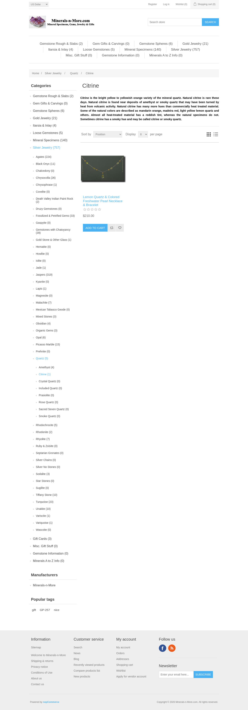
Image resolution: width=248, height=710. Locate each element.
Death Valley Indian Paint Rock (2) (54, 200)
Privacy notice (39, 666)
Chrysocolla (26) (46, 177)
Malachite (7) (44, 302)
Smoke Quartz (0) (49, 416)
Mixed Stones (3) (46, 316)
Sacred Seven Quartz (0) (54, 409)
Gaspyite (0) (43, 222)
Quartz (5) (42, 358)
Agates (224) (43, 156)
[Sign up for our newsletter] (176, 674)
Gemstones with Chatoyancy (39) (53, 231)
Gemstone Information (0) (121, 55)
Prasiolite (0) (46, 395)
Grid (208, 134)
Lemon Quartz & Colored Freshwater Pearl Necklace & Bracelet (102, 201)
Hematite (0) (43, 246)
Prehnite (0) (43, 351)
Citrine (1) (45, 374)
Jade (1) (41, 267)
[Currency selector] (38, 4)
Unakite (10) (43, 508)
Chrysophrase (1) (46, 184)
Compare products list (87, 670)
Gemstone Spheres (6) (156, 44)
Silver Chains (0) (46, 460)
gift (34, 610)
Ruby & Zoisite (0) (47, 446)
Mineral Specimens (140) (143, 49)
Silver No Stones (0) (48, 466)
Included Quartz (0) (50, 388)
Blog (76, 659)
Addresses (122, 659)
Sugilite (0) (42, 487)
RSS (172, 648)
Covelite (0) (43, 191)
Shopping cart (124, 664)
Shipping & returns (42, 661)
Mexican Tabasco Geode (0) (53, 309)
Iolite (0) (41, 260)
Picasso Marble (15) (48, 344)
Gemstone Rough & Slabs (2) (61, 44)
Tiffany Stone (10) (46, 494)
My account (123, 647)
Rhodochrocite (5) (46, 425)
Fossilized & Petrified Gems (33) (55, 215)
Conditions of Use (42, 672)
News (77, 653)
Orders (120, 653)
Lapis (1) (41, 288)
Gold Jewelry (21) (195, 44)
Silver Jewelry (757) (185, 49)
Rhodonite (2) (44, 432)
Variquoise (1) (44, 522)
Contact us (37, 684)
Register (152, 4)
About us (36, 678)
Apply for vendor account (131, 676)
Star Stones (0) (45, 480)
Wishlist (121, 670)
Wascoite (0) (43, 529)
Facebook (162, 648)
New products (82, 676)
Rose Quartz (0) (48, 402)
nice (56, 610)
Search (78, 647)
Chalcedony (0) (45, 170)
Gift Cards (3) (42, 538)
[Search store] (175, 22)
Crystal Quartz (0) (49, 381)
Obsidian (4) (43, 323)
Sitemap (36, 647)
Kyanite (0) (42, 281)
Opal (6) (41, 337)
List (215, 134)
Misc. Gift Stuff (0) (79, 55)
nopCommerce (51, 702)
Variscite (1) (43, 515)
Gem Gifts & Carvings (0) (111, 44)
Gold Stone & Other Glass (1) (53, 239)
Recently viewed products (89, 664)
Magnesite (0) (44, 295)
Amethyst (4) (46, 367)
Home (35, 73)
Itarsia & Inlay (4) (60, 49)
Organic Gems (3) (46, 330)
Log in (166, 4)
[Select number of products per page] (143, 134)
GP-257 (45, 610)
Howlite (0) (42, 253)
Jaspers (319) (44, 274)
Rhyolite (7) (43, 439)
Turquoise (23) (44, 501)
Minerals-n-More (44, 585)
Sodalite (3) (43, 473)
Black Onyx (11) (45, 163)
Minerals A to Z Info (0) (166, 55)
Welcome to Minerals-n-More (48, 655)
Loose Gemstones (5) (99, 49)
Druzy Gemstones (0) (49, 208)
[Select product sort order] (107, 134)
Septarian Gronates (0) (49, 453)
